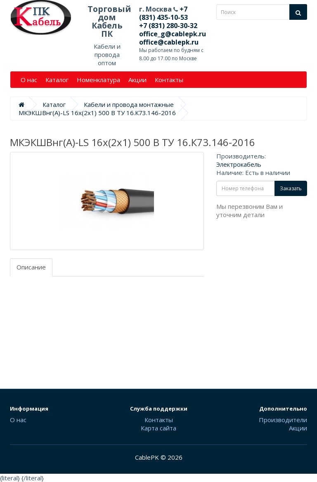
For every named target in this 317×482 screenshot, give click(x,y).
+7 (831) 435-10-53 (163, 13)
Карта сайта (158, 428)
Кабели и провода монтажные (129, 104)
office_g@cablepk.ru (172, 33)
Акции (137, 80)
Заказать (291, 188)
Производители (283, 420)
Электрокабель (238, 164)
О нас (29, 80)
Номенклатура (98, 80)
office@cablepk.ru (169, 42)
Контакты (169, 80)
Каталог (57, 80)
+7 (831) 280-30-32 (168, 25)
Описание (31, 267)
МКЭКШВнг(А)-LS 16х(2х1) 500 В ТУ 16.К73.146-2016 (97, 113)
